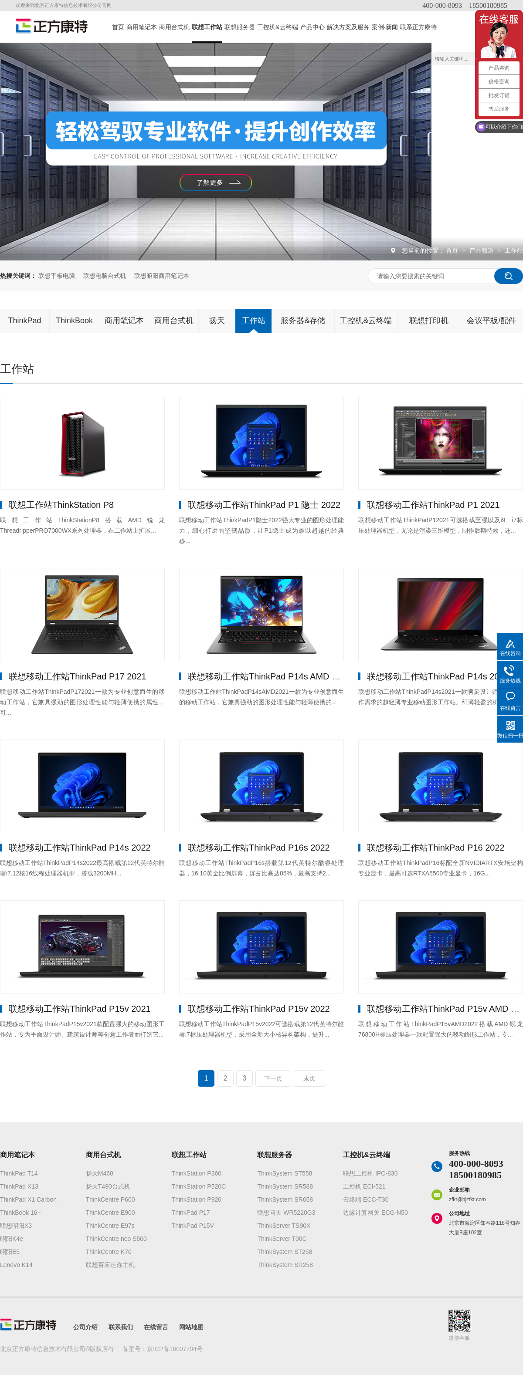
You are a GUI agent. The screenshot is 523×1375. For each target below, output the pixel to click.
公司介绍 (85, 1327)
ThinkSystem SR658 (285, 1199)
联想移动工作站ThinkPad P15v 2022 (259, 1009)
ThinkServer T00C (281, 1238)
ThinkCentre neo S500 (116, 1238)
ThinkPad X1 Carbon (28, 1199)
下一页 (273, 1078)
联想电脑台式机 (104, 275)
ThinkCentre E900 (110, 1212)
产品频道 (482, 250)
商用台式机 (174, 27)
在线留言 (156, 1327)
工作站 (514, 250)
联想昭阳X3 (16, 1225)
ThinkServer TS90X (283, 1225)
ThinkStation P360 (196, 1173)
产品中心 (312, 27)
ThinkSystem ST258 (284, 1251)
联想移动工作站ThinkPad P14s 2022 (80, 847)
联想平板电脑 (56, 275)
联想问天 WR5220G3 (286, 1212)
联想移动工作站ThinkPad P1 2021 (433, 505)
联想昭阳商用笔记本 (161, 275)
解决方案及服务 (348, 27)
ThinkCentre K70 (109, 1251)
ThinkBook (74, 320)
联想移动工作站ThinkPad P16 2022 (436, 847)
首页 (118, 27)
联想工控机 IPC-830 (370, 1173)
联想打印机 (428, 320)
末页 (309, 1078)
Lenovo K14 (16, 1264)
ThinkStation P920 (196, 1199)
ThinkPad (24, 320)
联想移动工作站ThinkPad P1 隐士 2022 (264, 505)
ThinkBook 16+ (20, 1212)
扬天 (217, 320)
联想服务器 (239, 27)
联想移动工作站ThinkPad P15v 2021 (80, 1009)
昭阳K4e (11, 1238)
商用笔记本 (141, 27)
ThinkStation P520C (199, 1186)
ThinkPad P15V (193, 1225)
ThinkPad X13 (19, 1186)
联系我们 (121, 1327)
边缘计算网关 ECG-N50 (375, 1212)
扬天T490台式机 (108, 1186)
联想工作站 (207, 27)
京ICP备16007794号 (175, 1348)
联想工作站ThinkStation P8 (61, 505)
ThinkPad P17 (191, 1212)
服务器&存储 (303, 320)
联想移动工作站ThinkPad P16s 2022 (259, 847)
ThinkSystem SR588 (285, 1186)
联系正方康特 (418, 27)
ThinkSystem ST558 (284, 1173)
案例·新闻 (385, 27)
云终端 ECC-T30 (365, 1199)
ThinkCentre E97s (110, 1225)
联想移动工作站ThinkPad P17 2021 (77, 676)
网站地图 (191, 1327)
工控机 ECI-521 (364, 1186)
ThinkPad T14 (19, 1173)
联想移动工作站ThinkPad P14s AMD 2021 (269, 676)
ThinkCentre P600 (110, 1199)
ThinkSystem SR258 (285, 1264)
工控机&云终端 (277, 27)
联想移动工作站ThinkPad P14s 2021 (438, 676)
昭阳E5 (10, 1251)
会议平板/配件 (491, 320)
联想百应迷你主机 (110, 1264)
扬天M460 (99, 1173)
